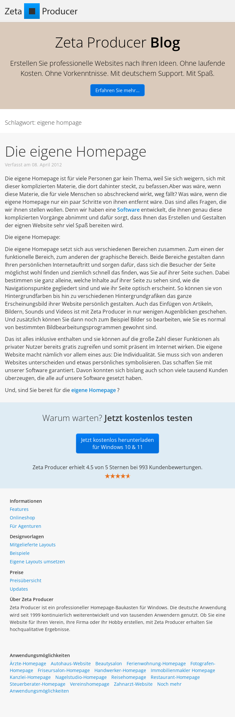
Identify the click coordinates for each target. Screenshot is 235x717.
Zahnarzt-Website (133, 684)
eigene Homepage (93, 390)
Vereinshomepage (89, 684)
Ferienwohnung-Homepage (156, 663)
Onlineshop (22, 517)
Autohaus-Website (71, 663)
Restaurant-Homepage (175, 677)
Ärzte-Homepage (28, 663)
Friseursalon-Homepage (64, 670)
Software (128, 209)
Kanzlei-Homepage (30, 677)
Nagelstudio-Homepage (81, 677)
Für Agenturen (25, 526)
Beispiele (20, 553)
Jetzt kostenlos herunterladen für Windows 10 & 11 (117, 443)
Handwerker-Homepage (120, 670)
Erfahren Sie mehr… (117, 90)
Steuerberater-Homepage (37, 684)
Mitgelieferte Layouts (33, 544)
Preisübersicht (25, 580)
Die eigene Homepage (75, 151)
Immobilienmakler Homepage (183, 670)
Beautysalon (108, 663)
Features (19, 509)
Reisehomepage (128, 677)
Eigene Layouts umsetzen (37, 561)
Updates (19, 589)
